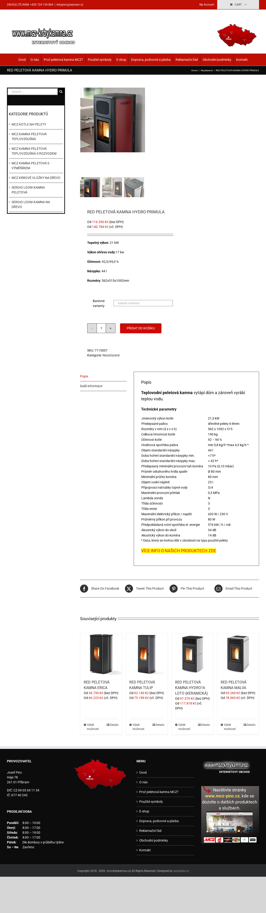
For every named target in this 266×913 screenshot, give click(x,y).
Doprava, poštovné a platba (151, 59)
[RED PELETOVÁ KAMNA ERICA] (101, 654)
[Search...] (33, 91)
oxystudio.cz (181, 871)
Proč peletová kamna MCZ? (63, 59)
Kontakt (242, 59)
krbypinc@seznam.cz (70, 4)
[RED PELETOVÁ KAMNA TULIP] (146, 654)
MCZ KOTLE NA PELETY (29, 124)
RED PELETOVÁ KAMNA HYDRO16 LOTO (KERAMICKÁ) (191, 687)
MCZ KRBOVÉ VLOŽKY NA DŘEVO (36, 178)
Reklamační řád (187, 59)
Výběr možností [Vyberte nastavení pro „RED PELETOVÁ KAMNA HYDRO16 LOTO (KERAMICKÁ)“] (184, 727)
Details (114, 724)
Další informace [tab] (91, 386)
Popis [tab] (84, 376)
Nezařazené (111, 355)
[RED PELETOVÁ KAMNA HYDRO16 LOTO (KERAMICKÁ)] (192, 654)
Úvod (22, 59)
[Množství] (101, 328)
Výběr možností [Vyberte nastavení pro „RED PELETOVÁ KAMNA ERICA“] (93, 727)
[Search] (61, 91)
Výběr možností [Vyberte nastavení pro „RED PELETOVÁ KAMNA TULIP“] (138, 727)
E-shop (121, 59)
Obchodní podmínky (217, 59)
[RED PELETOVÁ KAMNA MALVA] (238, 654)
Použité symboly (99, 59)
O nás (35, 59)
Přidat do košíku (141, 328)
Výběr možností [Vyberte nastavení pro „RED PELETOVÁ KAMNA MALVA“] (230, 727)
